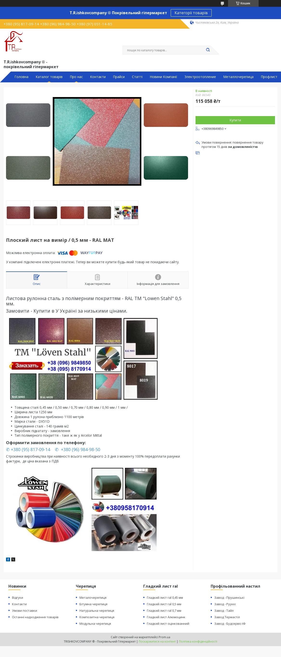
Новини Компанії (163, 77)
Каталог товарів (49, 77)
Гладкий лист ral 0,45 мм (165, 597)
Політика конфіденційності (198, 641)
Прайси (119, 77)
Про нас (76, 77)
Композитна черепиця (96, 617)
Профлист (269, 77)
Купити (235, 120)
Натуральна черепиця (96, 610)
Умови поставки (24, 610)
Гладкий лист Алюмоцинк (166, 617)
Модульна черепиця (95, 623)
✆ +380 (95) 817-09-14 (28, 449)
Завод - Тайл (224, 610)
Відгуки (17, 597)
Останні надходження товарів (35, 617)
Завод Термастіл (227, 617)
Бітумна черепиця (93, 604)
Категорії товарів (191, 12)
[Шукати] (208, 50)
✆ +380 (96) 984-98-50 (78, 449)
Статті (137, 77)
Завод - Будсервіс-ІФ (230, 623)
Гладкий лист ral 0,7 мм (164, 610)
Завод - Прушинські (229, 597)
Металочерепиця (92, 597)
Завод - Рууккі (225, 604)
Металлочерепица (238, 77)
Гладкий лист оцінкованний (168, 623)
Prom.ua (164, 637)
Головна (21, 77)
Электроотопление (200, 77)
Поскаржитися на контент (157, 641)
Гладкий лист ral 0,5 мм (164, 604)
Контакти (98, 77)
